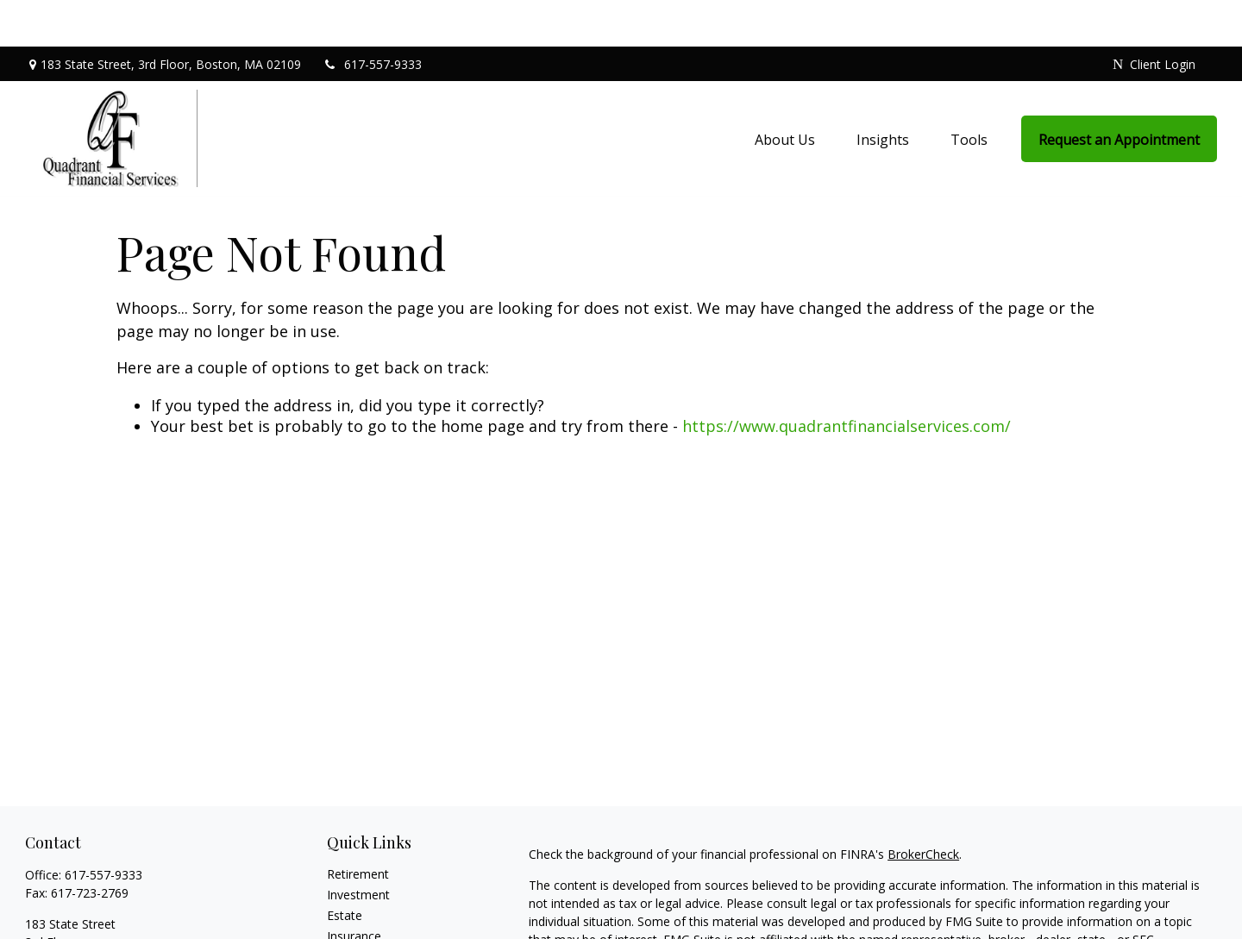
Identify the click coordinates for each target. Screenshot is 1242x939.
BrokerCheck (923, 807)
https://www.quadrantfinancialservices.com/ (846, 379)
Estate (344, 869)
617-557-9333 (372, 17)
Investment (358, 848)
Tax (337, 910)
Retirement (358, 827)
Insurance (354, 889)
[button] (785, 91)
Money (346, 931)
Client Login (1154, 17)
